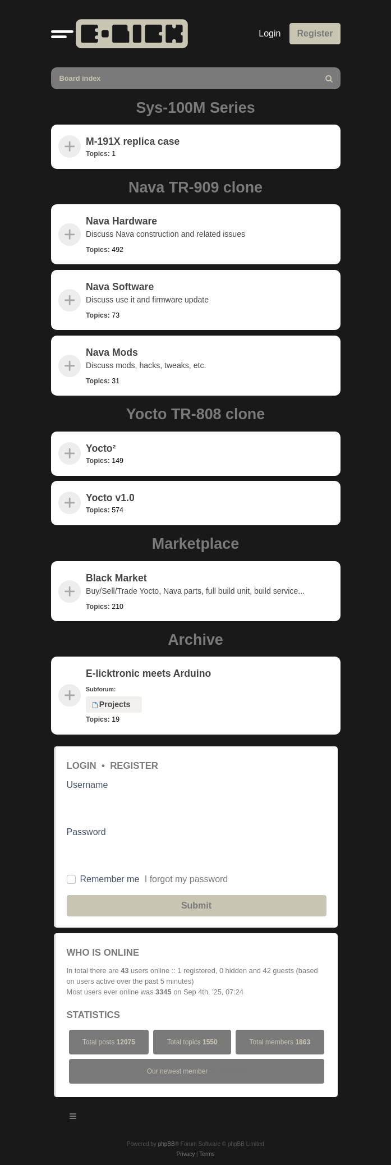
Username (87, 785)
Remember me (110, 879)
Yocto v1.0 (110, 497)
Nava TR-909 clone (195, 187)
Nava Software (120, 286)
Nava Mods (112, 352)
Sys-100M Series (195, 107)
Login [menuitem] (269, 33)
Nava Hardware (121, 221)
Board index (80, 78)
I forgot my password (186, 879)
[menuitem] (330, 78)
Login (81, 765)
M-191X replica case (133, 141)
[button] (62, 33)
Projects (111, 704)
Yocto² (101, 448)
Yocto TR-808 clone (195, 414)
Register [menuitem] (315, 33)
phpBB (166, 1144)
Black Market (116, 578)
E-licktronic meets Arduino (148, 673)
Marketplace (195, 543)
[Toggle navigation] (73, 1118)
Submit (196, 905)
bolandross (228, 1071)
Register (134, 765)
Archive (195, 639)
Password (86, 832)
